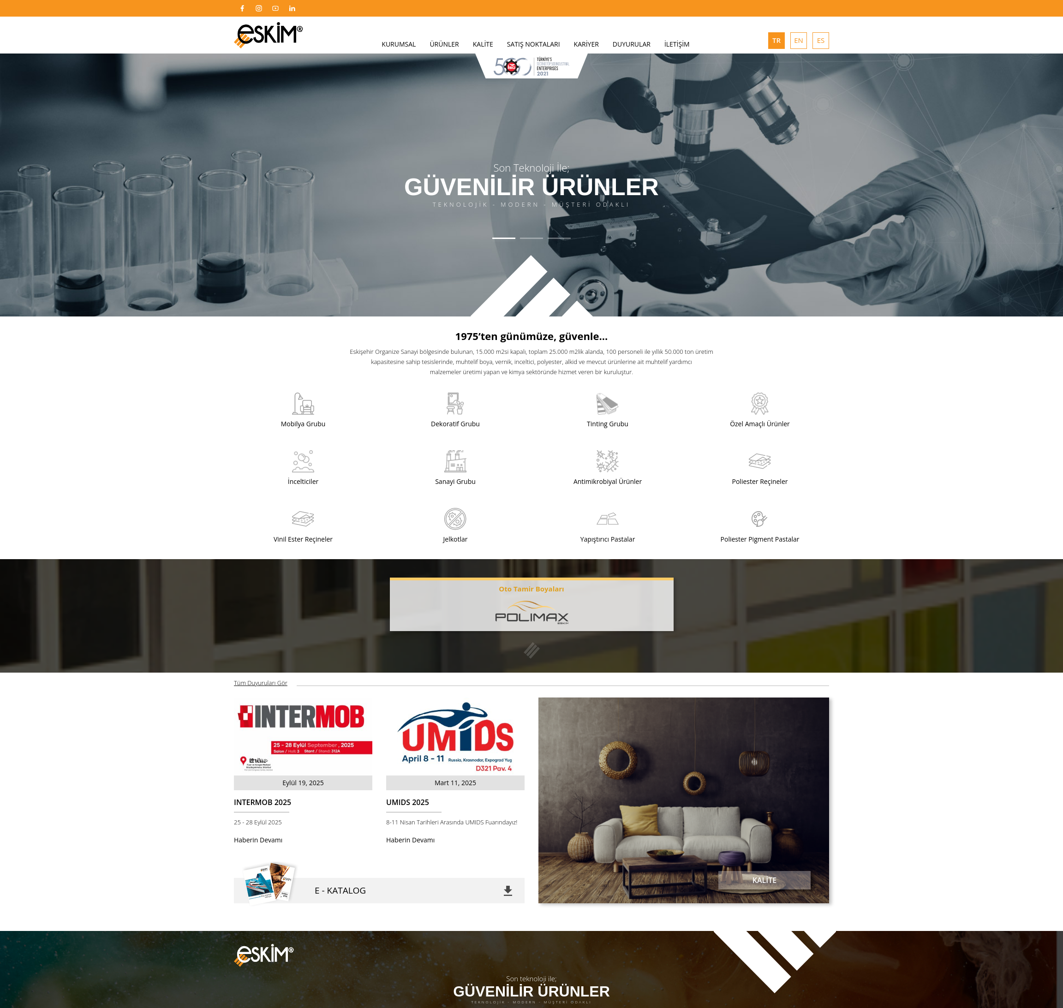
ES (821, 40)
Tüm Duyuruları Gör (260, 683)
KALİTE (483, 44)
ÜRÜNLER (444, 44)
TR (776, 40)
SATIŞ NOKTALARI (533, 44)
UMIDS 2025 (407, 802)
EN (798, 40)
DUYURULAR (632, 44)
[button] (503, 238)
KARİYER (586, 44)
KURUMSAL (399, 44)
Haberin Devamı (258, 839)
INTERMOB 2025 (262, 802)
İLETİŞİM (677, 44)
